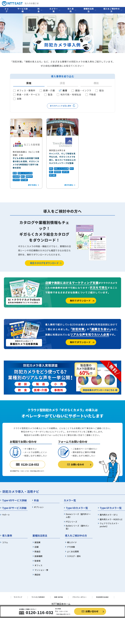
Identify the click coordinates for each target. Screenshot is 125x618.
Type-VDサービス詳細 (14, 500)
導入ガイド (72, 542)
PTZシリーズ (71, 521)
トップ (7, 10)
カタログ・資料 (74, 556)
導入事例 (71, 10)
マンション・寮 (41, 569)
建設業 (37, 542)
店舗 (36, 546)
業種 (28, 83)
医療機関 (38, 556)
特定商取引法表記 (102, 597)
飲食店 (37, 551)
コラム (5, 542)
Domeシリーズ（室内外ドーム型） (78, 515)
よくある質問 (73, 551)
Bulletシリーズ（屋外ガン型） (77, 527)
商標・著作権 (58, 597)
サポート (6, 514)
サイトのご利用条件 (38, 597)
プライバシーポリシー (79, 597)
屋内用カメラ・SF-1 (109, 514)
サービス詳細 (22, 10)
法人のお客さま (20, 3)
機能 (96, 83)
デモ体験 (71, 546)
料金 (39, 10)
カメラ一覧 (53, 10)
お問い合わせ (90, 611)
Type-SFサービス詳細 (14, 508)
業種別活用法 (88, 10)
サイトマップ (18, 597)
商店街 (37, 574)
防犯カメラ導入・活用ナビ (20, 491)
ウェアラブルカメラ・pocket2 (109, 525)
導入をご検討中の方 (111, 10)
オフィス (38, 565)
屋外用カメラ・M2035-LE (111, 519)
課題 (62, 83)
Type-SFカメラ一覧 (111, 508)
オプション (39, 507)
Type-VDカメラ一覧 (77, 508)
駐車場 (37, 560)
